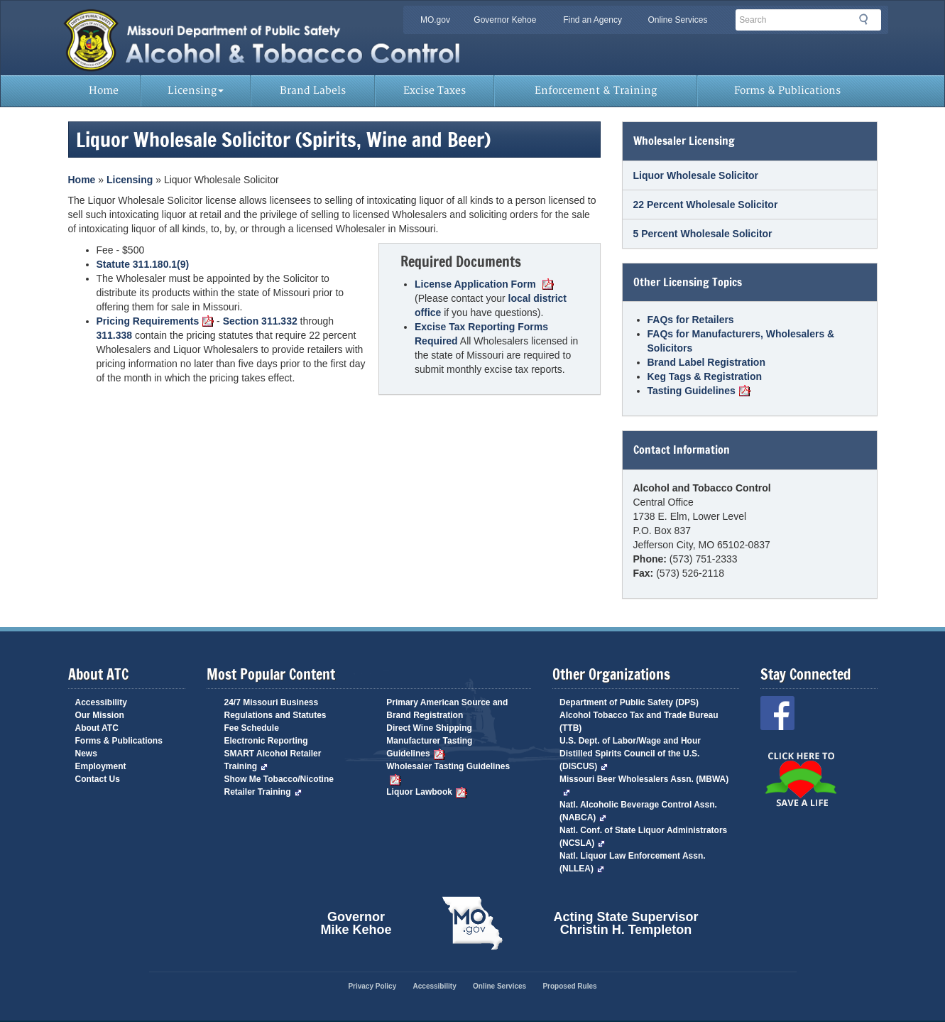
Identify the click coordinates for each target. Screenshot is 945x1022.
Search (867, 19)
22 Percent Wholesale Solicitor (705, 204)
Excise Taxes (434, 91)
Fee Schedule (251, 728)
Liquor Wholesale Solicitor (696, 175)
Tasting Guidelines (699, 390)
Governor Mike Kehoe (355, 923)
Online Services (677, 20)
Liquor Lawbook (426, 792)
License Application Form (484, 284)
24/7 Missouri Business (271, 702)
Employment (100, 766)
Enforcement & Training (596, 91)
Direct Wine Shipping (429, 728)
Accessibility (101, 702)
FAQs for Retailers (691, 319)
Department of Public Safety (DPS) (629, 702)
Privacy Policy (372, 986)
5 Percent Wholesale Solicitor (702, 233)
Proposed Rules (569, 986)
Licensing (196, 91)
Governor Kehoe (505, 20)
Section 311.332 (260, 321)
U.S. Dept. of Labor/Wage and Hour (630, 741)
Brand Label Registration (706, 362)
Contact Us (97, 779)
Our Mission (99, 715)
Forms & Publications (787, 91)
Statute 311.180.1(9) (143, 264)
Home (104, 91)
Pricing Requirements (155, 321)
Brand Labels (313, 91)
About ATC (97, 728)
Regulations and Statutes (275, 715)
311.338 (115, 335)
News (86, 754)
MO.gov (435, 20)
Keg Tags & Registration (705, 376)
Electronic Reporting (266, 741)
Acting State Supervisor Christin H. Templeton (626, 923)
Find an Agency (592, 20)
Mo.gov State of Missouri (473, 923)
